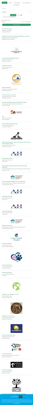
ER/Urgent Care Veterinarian (8, 316)
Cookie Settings (14, 396)
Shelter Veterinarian (6, 87)
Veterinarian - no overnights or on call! (10, 294)
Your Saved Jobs (16, 4)
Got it (20, 396)
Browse (10, 2)
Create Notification (27, 21)
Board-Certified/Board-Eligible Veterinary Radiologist (13, 181)
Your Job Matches (26, 2)
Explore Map (17, 2)
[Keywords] (16, 8)
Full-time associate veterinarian (9, 94)
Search (4, 2)
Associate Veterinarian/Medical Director (10, 58)
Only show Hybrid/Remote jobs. (9, 16)
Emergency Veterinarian (7, 225)
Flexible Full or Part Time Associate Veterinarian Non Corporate (15, 36)
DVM (3, 116)
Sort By (3, 21)
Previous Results (16, 24)
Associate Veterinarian (7, 28)
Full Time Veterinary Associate (8, 335)
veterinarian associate (7, 65)
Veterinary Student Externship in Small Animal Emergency (14, 102)
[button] (20, 15)
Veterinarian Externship (7, 158)
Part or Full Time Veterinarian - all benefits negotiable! (14, 393)
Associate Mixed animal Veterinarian (10, 123)
